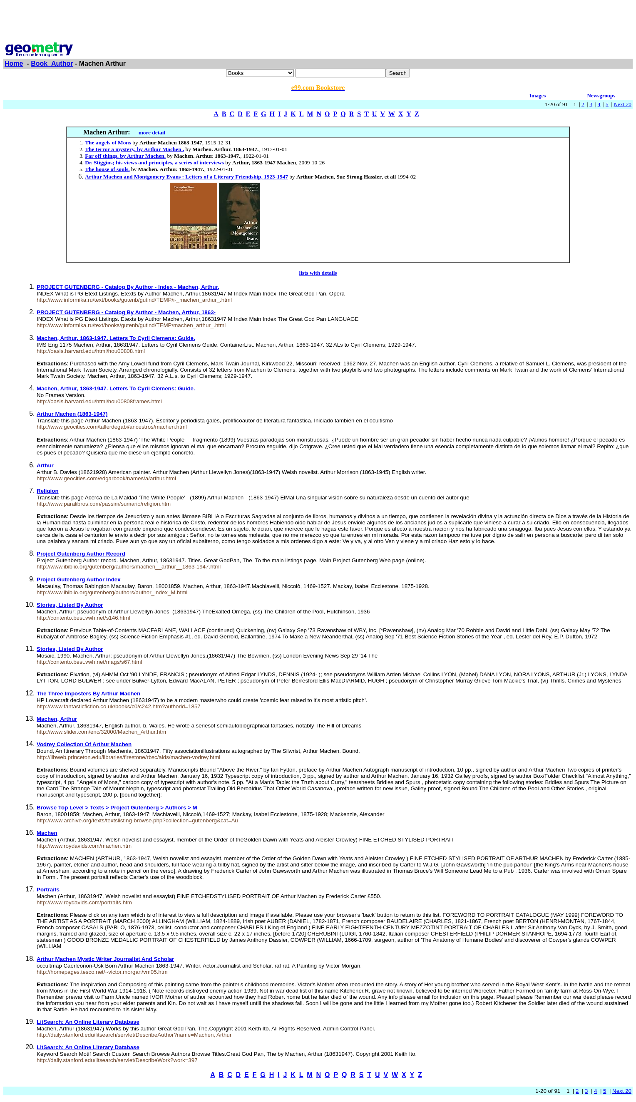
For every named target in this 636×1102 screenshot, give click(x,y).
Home (14, 63)
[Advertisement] (318, 22)
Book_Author (52, 63)
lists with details (318, 273)
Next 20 (622, 104)
